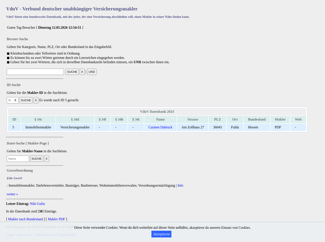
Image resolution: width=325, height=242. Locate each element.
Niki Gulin (37, 204)
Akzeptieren (161, 234)
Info (180, 185)
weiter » (12, 194)
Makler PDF (56, 219)
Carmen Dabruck (160, 127)
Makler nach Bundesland (25, 219)
